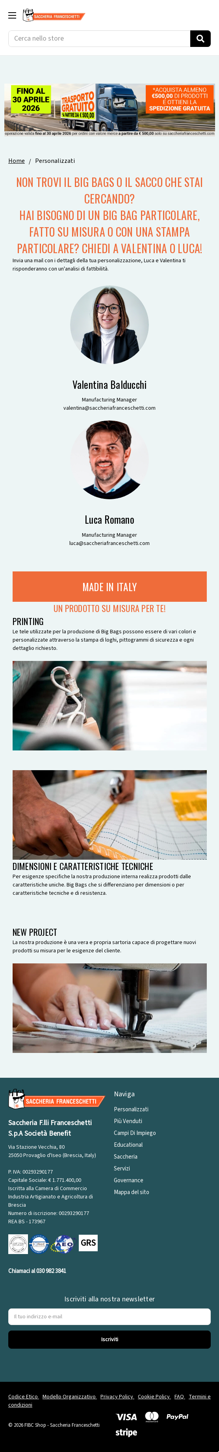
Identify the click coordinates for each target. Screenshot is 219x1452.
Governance (128, 1180)
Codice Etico (23, 1397)
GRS (88, 1243)
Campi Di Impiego (135, 1133)
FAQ (179, 1397)
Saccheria (125, 1157)
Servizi (122, 1169)
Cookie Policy (154, 1397)
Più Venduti (128, 1121)
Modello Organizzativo (70, 1397)
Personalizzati (131, 1109)
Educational (128, 1145)
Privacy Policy (117, 1397)
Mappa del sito (131, 1192)
